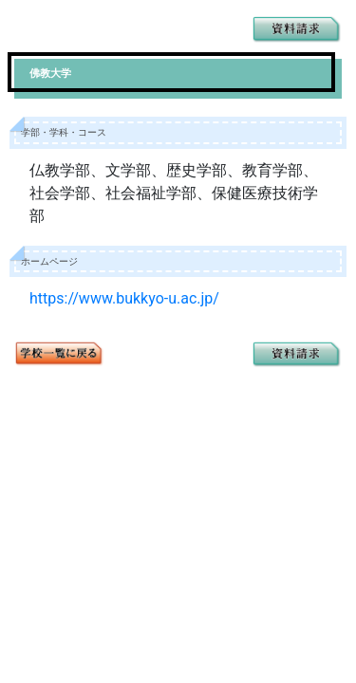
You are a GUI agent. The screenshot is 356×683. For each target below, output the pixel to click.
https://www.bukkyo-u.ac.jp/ (124, 298)
